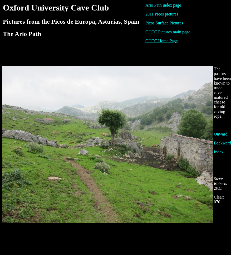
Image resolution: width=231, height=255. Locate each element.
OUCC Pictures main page (167, 32)
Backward (222, 143)
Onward (221, 134)
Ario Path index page (163, 5)
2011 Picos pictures (161, 14)
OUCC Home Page (161, 41)
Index (218, 152)
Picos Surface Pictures (164, 23)
